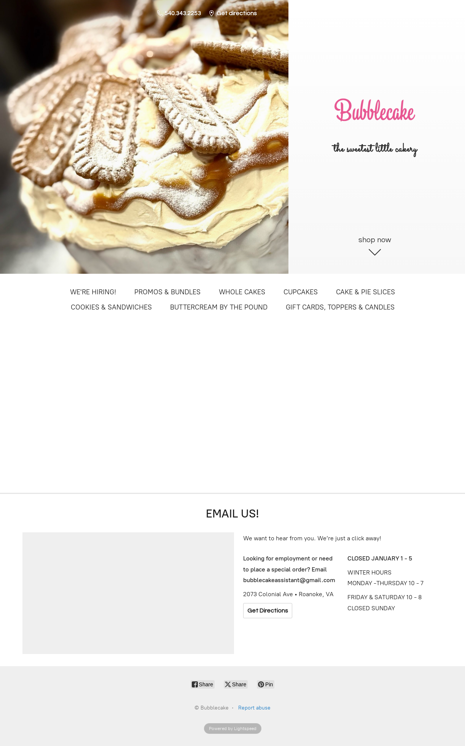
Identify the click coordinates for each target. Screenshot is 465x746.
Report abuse (254, 708)
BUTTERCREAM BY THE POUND (219, 307)
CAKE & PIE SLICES (365, 292)
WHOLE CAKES (242, 292)
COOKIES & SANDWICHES (111, 307)
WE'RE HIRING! (93, 292)
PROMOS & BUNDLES (167, 292)
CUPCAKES (300, 292)
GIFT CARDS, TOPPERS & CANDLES (340, 307)
